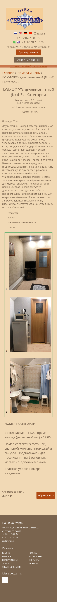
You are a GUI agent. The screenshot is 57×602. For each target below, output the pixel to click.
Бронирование (28, 52)
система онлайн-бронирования (28, 66)
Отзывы (33, 553)
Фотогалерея (35, 556)
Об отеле (6, 556)
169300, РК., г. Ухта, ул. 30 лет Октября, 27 (28, 46)
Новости (33, 563)
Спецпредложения (11, 567)
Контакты (34, 560)
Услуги (5, 563)
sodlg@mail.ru (8, 541)
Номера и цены (28, 73)
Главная (8, 73)
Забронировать (46, 495)
